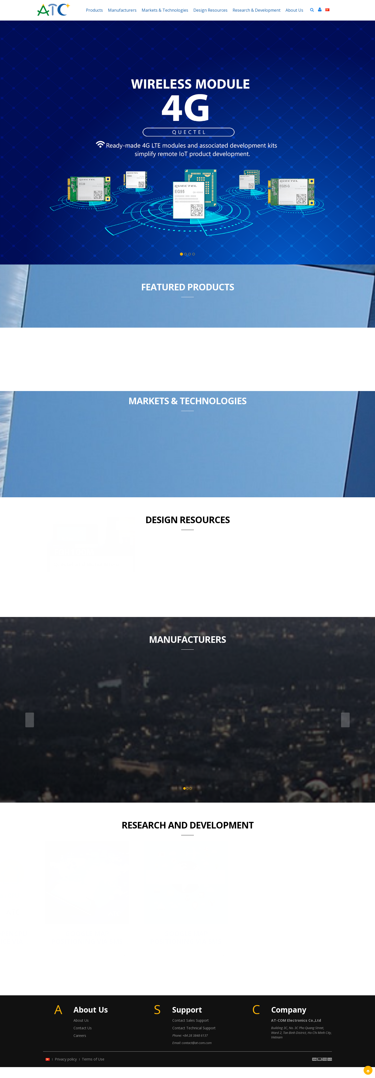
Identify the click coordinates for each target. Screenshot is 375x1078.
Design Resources (187, 520)
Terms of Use (93, 1070)
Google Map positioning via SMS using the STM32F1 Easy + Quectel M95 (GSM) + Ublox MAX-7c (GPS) (286, 948)
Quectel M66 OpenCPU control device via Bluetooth (89, 948)
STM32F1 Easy (153, 356)
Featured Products (187, 287)
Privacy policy (66, 1070)
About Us (81, 1031)
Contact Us (82, 1038)
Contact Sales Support (190, 1031)
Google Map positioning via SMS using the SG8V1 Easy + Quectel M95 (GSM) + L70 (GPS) (188, 948)
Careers (79, 1046)
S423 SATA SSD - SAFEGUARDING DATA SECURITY (284, 463)
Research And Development (188, 836)
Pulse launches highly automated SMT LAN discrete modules (188, 463)
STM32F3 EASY (222, 356)
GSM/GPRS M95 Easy (291, 360)
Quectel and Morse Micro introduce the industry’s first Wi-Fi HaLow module (91, 463)
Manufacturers (187, 650)
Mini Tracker (157, 538)
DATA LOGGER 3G (62, 538)
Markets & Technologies (187, 401)
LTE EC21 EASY (84, 356)
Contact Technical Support (194, 1038)
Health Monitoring (265, 538)
